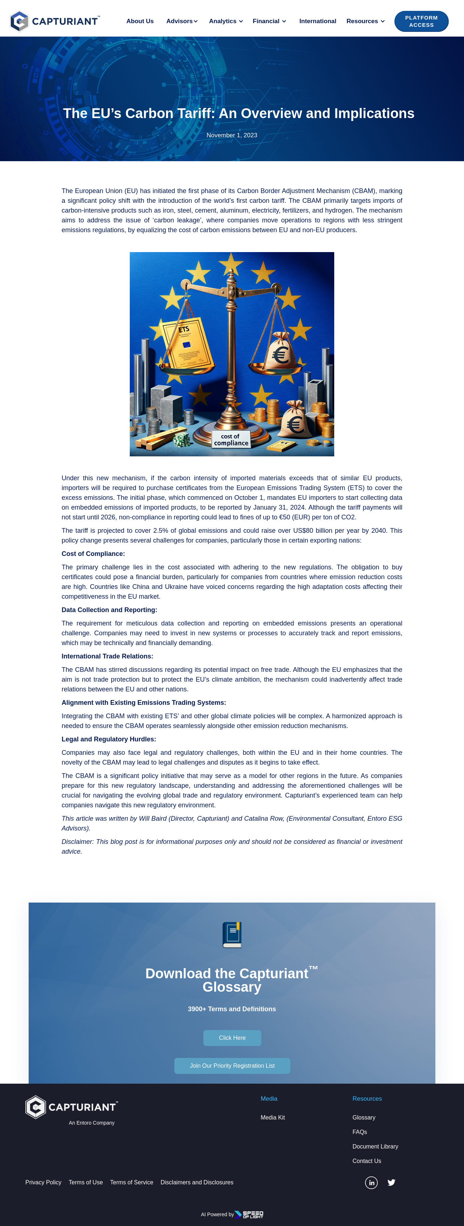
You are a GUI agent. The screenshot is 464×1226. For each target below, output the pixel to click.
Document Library (375, 1146)
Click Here (232, 1038)
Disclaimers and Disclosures (197, 1182)
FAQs (360, 1132)
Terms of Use (86, 1182)
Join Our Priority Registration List (232, 1066)
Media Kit (273, 1117)
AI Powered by (217, 1214)
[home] (54, 21)
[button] (183, 21)
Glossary (364, 1117)
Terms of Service (131, 1182)
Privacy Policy (43, 1182)
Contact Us (367, 1161)
